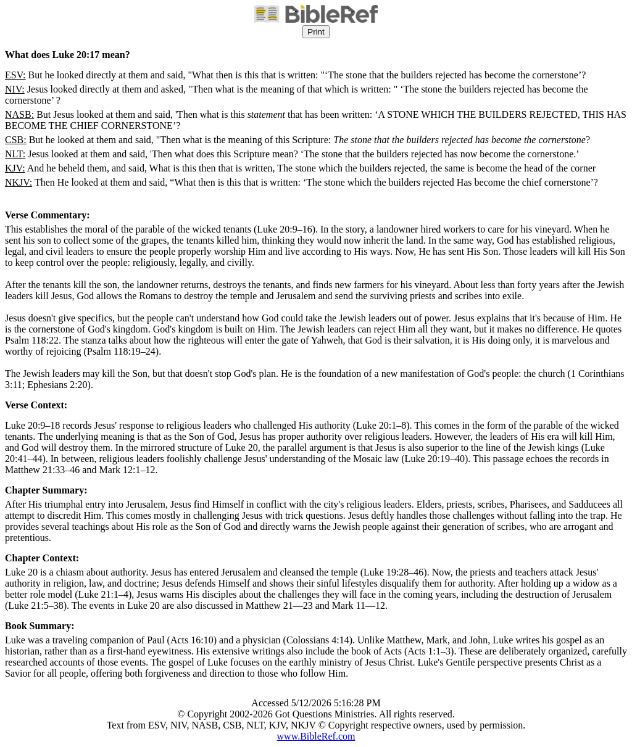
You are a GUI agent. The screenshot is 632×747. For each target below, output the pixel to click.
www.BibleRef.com (316, 736)
